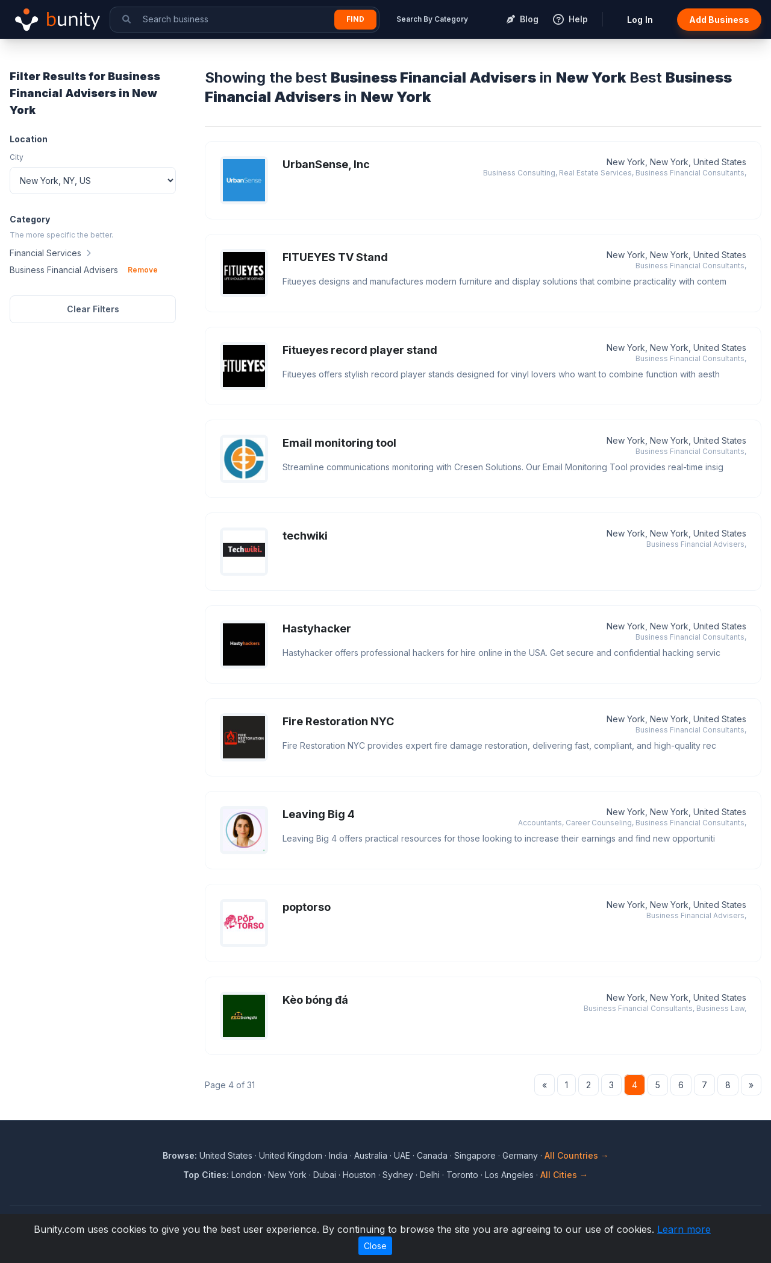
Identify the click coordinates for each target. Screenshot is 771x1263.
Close (375, 1246)
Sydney (397, 1175)
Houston (359, 1175)
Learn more (684, 1229)
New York (287, 1175)
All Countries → (577, 1155)
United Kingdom (290, 1155)
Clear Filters (93, 309)
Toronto (462, 1175)
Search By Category (432, 19)
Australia (370, 1155)
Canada (432, 1155)
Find (355, 19)
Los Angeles (509, 1175)
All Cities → (564, 1175)
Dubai (324, 1175)
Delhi (430, 1175)
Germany (520, 1155)
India (338, 1155)
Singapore (475, 1155)
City (16, 157)
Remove (143, 269)
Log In (640, 19)
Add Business (719, 19)
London (246, 1175)
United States (225, 1155)
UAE (402, 1155)
